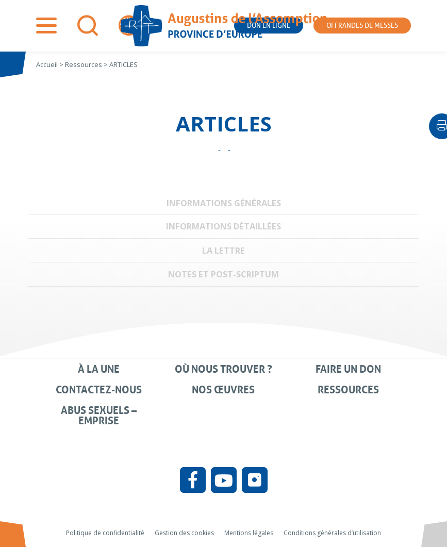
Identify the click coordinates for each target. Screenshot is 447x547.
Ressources (348, 390)
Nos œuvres (223, 390)
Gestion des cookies (184, 532)
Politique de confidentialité (105, 532)
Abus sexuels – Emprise (99, 415)
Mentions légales (248, 532)
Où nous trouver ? (223, 369)
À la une (99, 369)
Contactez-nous (99, 390)
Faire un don (348, 369)
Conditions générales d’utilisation (332, 532)
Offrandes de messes (362, 25)
